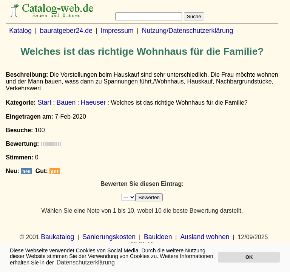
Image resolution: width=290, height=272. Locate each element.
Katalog (20, 30)
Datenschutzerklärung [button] (86, 262)
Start (44, 102)
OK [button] (249, 257)
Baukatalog (57, 237)
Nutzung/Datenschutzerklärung (187, 30)
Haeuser (93, 102)
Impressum (117, 30)
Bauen (66, 102)
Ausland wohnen (204, 237)
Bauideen (158, 237)
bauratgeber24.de (66, 30)
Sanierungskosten (109, 237)
